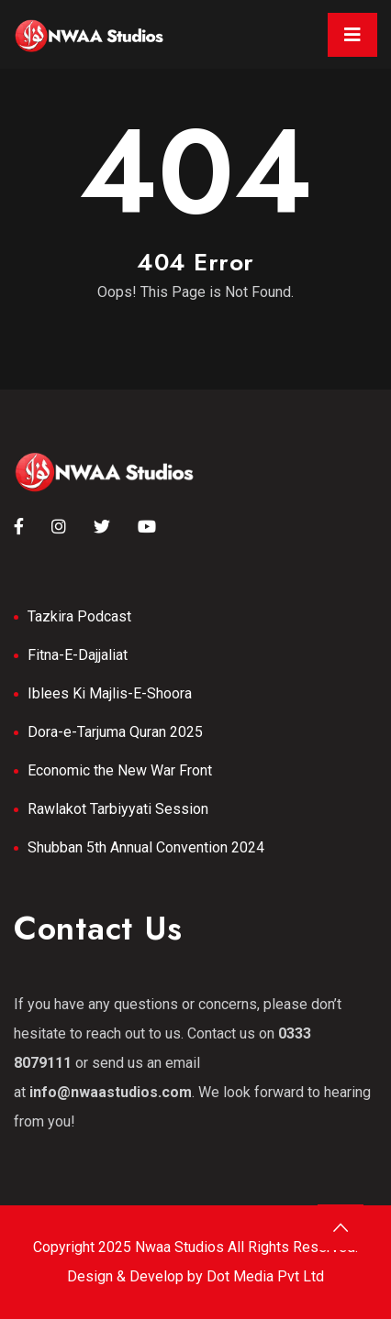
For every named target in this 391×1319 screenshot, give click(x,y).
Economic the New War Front (120, 770)
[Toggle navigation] (352, 35)
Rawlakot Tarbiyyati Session (118, 809)
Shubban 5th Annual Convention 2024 (146, 847)
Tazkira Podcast (79, 616)
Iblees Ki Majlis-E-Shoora (110, 693)
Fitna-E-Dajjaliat (78, 655)
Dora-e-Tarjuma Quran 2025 (115, 732)
